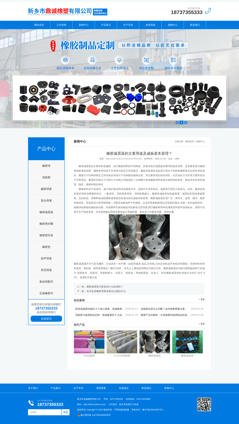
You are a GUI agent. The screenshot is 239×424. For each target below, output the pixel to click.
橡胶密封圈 (46, 223)
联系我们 (195, 25)
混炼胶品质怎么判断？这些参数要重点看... (172, 309)
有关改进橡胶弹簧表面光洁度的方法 (106, 291)
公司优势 (61, 25)
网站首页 (39, 25)
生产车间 (128, 25)
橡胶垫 (46, 246)
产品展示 (106, 25)
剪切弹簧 (46, 270)
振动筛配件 (46, 281)
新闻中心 (84, 25)
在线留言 (46, 318)
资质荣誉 (101, 388)
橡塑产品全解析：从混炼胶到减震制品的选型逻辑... (172, 315)
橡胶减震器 (46, 212)
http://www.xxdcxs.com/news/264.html (124, 158)
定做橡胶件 (46, 293)
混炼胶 (46, 177)
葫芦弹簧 (46, 258)
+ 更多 (202, 299)
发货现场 (150, 25)
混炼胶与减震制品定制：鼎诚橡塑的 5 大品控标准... (106, 315)
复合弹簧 (46, 200)
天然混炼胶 (89, 355)
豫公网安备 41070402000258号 (94, 415)
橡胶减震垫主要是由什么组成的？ (105, 286)
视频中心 (173, 25)
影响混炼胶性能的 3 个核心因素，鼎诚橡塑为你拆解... (106, 309)
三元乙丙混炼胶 (121, 355)
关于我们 (33, 388)
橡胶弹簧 (46, 189)
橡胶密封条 (46, 235)
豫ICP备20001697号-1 (153, 409)
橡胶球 (46, 165)
